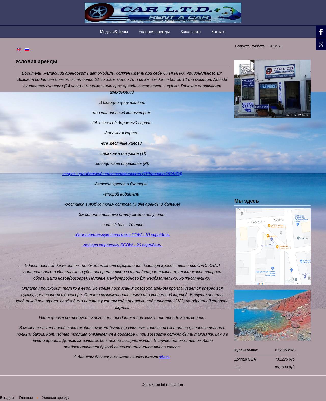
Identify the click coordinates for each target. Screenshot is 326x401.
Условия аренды (154, 32)
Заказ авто (191, 32)
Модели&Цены (114, 32)
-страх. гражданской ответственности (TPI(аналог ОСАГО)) (122, 174)
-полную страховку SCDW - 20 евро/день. (122, 245)
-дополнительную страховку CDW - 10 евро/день (122, 235)
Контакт (218, 32)
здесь (164, 357)
